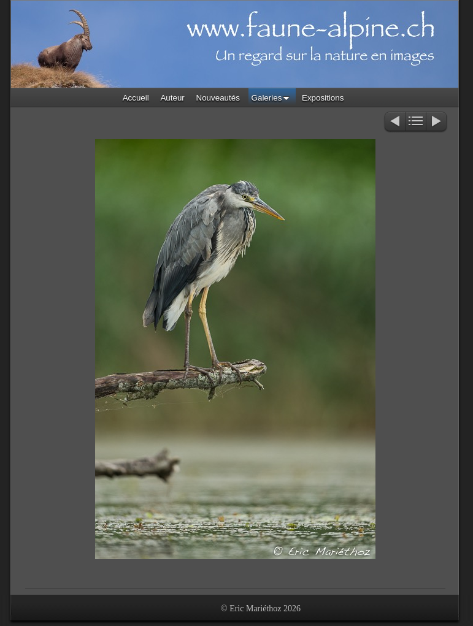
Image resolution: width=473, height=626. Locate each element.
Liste (415, 122)
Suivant (437, 122)
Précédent (394, 122)
